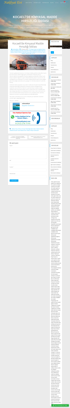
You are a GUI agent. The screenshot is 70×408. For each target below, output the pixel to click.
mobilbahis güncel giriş (56, 228)
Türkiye (28, 130)
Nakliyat (16, 52)
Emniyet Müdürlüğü (26, 129)
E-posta (11, 167)
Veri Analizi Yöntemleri (56, 293)
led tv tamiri (57, 256)
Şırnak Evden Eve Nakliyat (56, 95)
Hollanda (12, 130)
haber (32, 129)
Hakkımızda (53, 60)
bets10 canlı (53, 223)
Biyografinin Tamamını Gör (28, 105)
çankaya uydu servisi (55, 249)
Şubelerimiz (53, 69)
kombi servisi (54, 263)
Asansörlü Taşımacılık (23, 50)
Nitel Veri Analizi (57, 307)
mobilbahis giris (54, 226)
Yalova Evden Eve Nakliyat (56, 102)
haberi (34, 129)
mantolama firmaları (55, 270)
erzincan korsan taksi (55, 390)
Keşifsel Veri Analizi (55, 345)
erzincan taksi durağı (55, 387)
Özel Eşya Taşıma (41, 52)
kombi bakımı (57, 262)
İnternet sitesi (12, 173)
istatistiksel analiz (55, 187)
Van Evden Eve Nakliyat (55, 84)
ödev (57, 193)
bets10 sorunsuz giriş (55, 231)
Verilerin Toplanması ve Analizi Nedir (55, 306)
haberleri (42, 129)
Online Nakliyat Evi (34, 52)
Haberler (38, 129)
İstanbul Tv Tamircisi (55, 349)
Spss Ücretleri (54, 276)
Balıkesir (13, 129)
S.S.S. (57, 2)
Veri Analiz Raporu (55, 346)
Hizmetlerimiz (54, 62)
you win (56, 218)
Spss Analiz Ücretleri (55, 274)
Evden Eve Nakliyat (33, 50)
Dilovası (20, 129)
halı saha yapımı (54, 271)
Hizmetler (37, 2)
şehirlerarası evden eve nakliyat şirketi (55, 371)
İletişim (63, 2)
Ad (10, 160)
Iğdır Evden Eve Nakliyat (55, 98)
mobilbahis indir (54, 229)
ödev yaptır (53, 193)
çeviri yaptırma (54, 257)
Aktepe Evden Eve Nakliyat (36, 49)
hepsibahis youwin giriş (56, 221)
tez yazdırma (54, 182)
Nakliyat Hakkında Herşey (23, 52)
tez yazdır (58, 192)
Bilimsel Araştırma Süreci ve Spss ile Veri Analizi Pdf (55, 331)
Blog (52, 2)
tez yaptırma (58, 181)
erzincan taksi (57, 373)
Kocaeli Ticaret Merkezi (19, 130)
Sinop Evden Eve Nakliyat (56, 77)
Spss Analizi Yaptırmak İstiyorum (55, 278)
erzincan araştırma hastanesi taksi (56, 397)
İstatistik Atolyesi (55, 343)
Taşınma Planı (28, 53)
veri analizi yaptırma (55, 185)
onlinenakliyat (16, 49)
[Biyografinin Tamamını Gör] (34, 105)
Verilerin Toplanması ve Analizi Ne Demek (55, 303)
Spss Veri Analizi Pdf (55, 312)
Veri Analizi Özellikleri (55, 295)
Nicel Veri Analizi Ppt (55, 314)
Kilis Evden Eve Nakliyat (55, 109)
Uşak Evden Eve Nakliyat (56, 81)
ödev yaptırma (54, 179)
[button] (60, 405)
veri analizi (57, 184)
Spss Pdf (58, 310)
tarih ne (53, 202)
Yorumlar (45, 2)
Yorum (11, 145)
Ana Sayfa (29, 2)
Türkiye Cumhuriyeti (34, 130)
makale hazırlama (55, 188)
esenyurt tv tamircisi (55, 273)
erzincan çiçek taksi (55, 389)
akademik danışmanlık (56, 201)
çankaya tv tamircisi (55, 242)
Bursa (17, 129)
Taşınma (23, 53)
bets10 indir (55, 224)
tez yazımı (56, 196)
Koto (25, 130)
